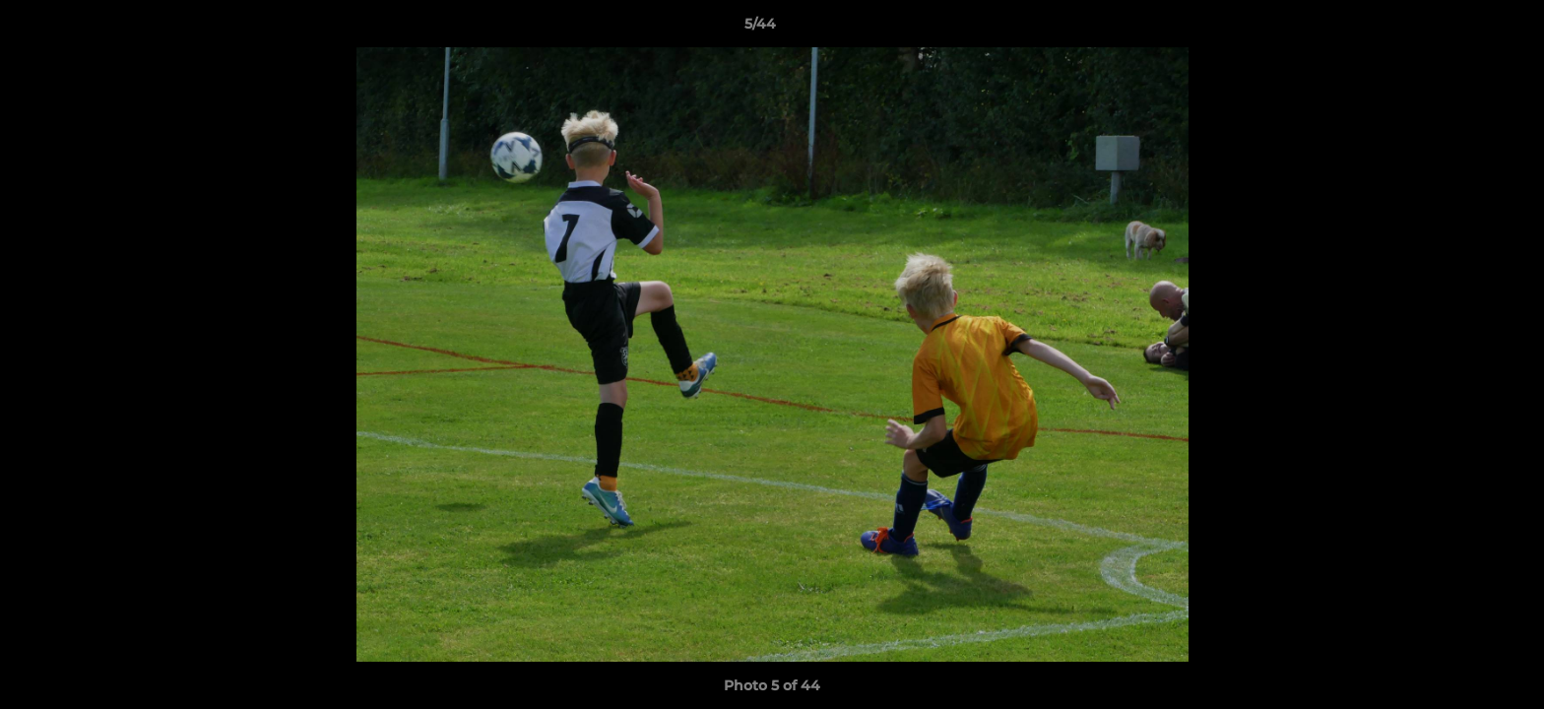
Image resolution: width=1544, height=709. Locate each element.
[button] (1461, 28)
